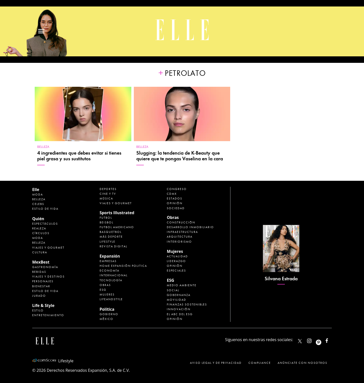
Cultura (39, 252)
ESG (103, 289)
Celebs (38, 204)
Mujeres (107, 294)
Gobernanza (178, 295)
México (106, 319)
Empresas (108, 261)
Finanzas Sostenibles (187, 304)
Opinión (174, 203)
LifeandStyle (111, 299)
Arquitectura (179, 236)
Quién (38, 218)
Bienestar (41, 286)
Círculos (40, 233)
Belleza (43, 147)
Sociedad (176, 208)
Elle (35, 189)
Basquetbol (111, 232)
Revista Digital (113, 246)
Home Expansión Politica (123, 266)
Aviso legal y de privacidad (216, 363)
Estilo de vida (45, 208)
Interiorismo (179, 241)
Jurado (39, 295)
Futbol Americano (117, 227)
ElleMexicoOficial (331, 340)
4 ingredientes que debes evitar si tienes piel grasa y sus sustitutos (79, 156)
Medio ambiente (181, 285)
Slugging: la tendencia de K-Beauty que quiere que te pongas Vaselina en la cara (179, 156)
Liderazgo (176, 261)
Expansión (110, 256)
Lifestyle (107, 241)
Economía (109, 270)
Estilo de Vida (45, 291)
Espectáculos (45, 223)
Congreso (177, 189)
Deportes (108, 189)
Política (107, 309)
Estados (174, 198)
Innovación (178, 309)
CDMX (172, 193)
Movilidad (176, 299)
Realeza (39, 228)
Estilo (38, 310)
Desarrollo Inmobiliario (190, 227)
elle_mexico (313, 340)
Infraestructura (182, 232)
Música (106, 198)
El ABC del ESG (180, 314)
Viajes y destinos (48, 276)
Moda (37, 194)
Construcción (181, 222)
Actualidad (177, 256)
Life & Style (43, 305)
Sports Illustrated (117, 212)
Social (173, 290)
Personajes (42, 281)
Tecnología (111, 280)
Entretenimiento (48, 315)
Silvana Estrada (281, 279)
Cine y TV (108, 193)
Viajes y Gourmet (48, 247)
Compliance (259, 363)
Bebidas (39, 272)
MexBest (40, 262)
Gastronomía (45, 267)
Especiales (176, 270)
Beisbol (106, 222)
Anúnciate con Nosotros (302, 363)
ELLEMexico (300, 341)
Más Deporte (111, 236)
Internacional (114, 275)
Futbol (106, 217)
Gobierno (109, 314)
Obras (105, 285)
